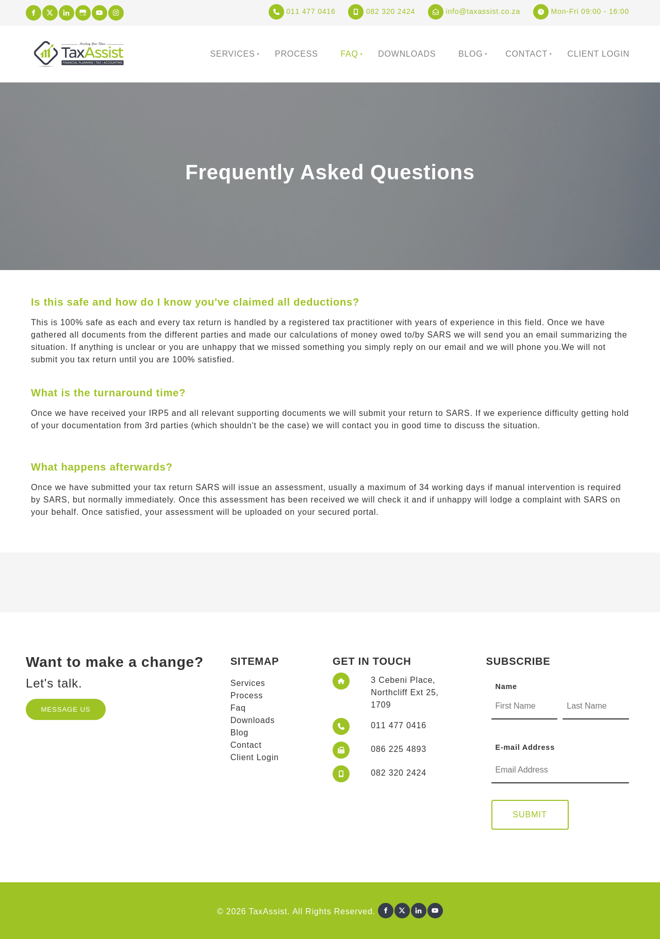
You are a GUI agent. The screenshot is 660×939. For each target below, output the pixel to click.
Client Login (598, 53)
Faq (349, 53)
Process (296, 53)
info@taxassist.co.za (474, 11)
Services (232, 53)
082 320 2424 (381, 11)
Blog (470, 53)
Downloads (407, 53)
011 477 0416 (302, 11)
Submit (530, 814)
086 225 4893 (398, 749)
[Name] (524, 706)
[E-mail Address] (560, 770)
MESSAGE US (55, 704)
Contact (526, 53)
